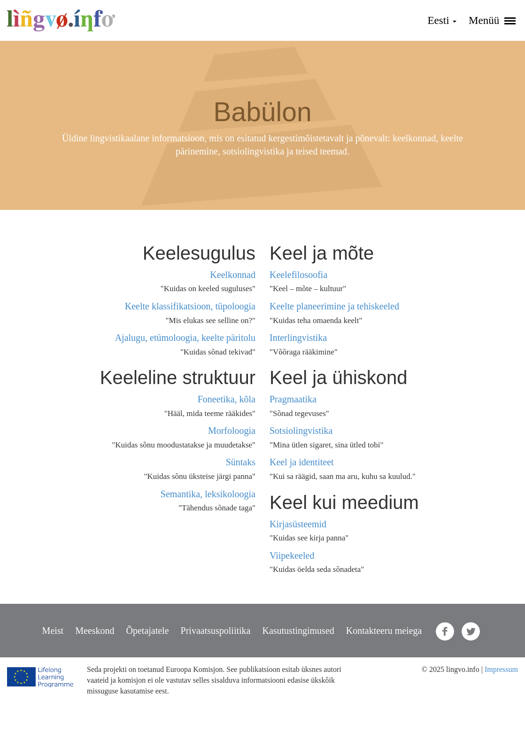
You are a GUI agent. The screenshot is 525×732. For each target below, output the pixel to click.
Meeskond (94, 630)
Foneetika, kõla (226, 399)
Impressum (501, 669)
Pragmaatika (293, 399)
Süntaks (240, 462)
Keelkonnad (232, 275)
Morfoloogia (231, 430)
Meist (53, 630)
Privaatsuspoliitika (216, 630)
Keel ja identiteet (302, 462)
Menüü (492, 20)
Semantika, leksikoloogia (208, 494)
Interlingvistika (298, 337)
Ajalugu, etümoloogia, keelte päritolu (185, 337)
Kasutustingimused (298, 630)
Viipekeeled (292, 555)
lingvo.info (61, 20)
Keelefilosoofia (298, 275)
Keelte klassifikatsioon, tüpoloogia (190, 306)
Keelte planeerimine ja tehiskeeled (334, 306)
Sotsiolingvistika (301, 430)
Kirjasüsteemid (298, 524)
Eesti (442, 20)
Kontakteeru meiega (384, 630)
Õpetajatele (147, 630)
